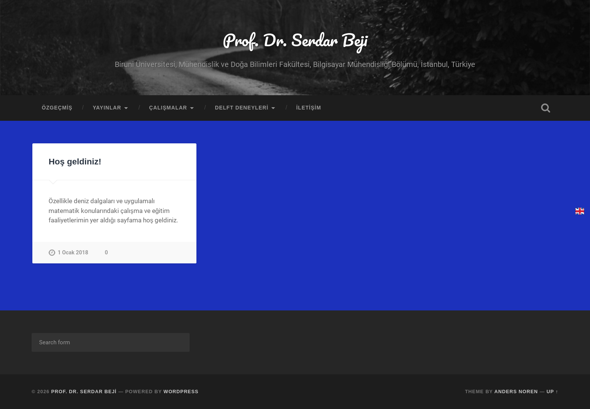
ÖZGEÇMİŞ (57, 108)
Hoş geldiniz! (75, 161)
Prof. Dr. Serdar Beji (295, 39)
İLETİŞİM (308, 108)
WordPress (181, 391)
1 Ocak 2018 (73, 252)
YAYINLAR (107, 108)
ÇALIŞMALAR (168, 108)
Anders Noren (516, 391)
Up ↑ (553, 391)
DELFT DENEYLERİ (241, 108)
